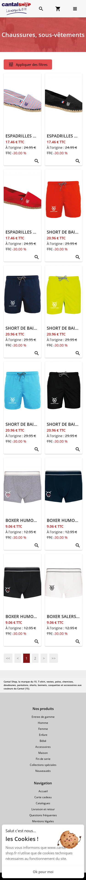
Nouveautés (43, 771)
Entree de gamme (43, 717)
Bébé (43, 741)
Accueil (43, 791)
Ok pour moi (43, 871)
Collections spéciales (43, 765)
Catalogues (43, 803)
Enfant (43, 735)
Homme (43, 723)
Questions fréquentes (43, 815)
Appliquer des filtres (27, 64)
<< (8, 658)
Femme (43, 729)
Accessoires (43, 747)
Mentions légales (43, 821)
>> (54, 658)
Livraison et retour (43, 809)
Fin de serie (43, 759)
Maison (43, 753)
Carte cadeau (43, 797)
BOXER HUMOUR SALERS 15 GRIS (38, 520)
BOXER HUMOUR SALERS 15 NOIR (39, 616)
